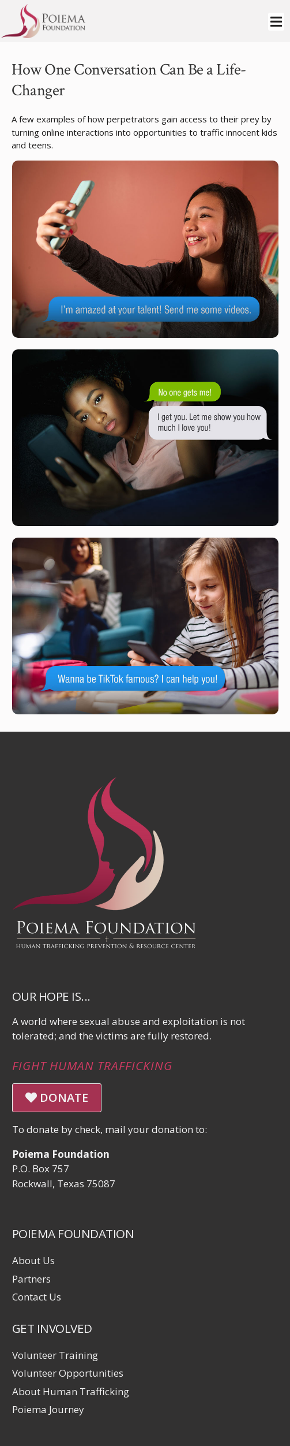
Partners (31, 1278)
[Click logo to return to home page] (43, 34)
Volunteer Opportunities (67, 1373)
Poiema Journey (48, 1409)
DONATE (56, 1097)
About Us (33, 1260)
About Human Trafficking (70, 1391)
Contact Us (36, 1296)
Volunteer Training (55, 1355)
